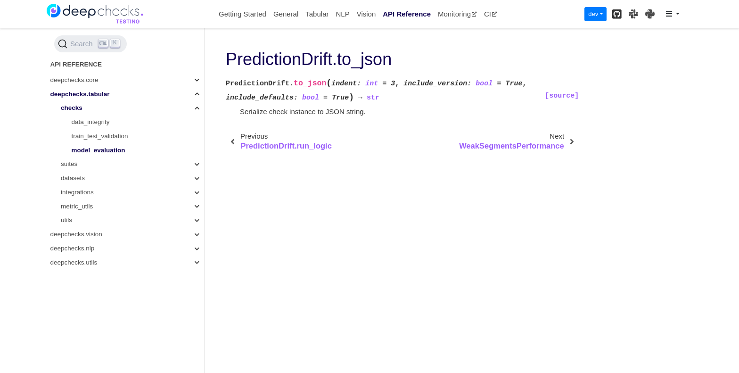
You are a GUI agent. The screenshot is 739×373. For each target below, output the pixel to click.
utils (66, 220)
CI (490, 14)
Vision (366, 14)
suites (69, 163)
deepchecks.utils (74, 262)
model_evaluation (98, 150)
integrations (77, 192)
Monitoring (457, 14)
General (285, 14)
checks (71, 107)
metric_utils (77, 206)
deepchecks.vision (76, 234)
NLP (342, 14)
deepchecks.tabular (80, 94)
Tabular (316, 14)
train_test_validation (100, 136)
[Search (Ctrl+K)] (90, 43)
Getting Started (242, 14)
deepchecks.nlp (72, 248)
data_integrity (91, 121)
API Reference (407, 14)
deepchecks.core (74, 79)
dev (593, 13)
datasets (73, 178)
